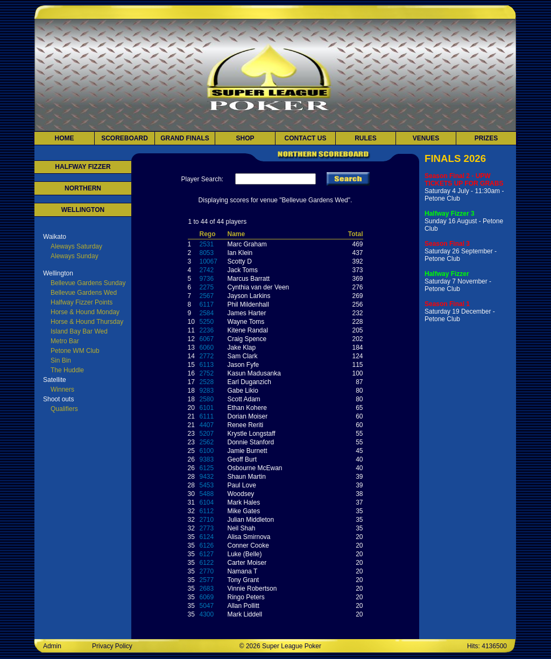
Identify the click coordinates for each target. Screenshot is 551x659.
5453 (207, 485)
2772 (207, 356)
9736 (207, 278)
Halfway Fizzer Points (81, 302)
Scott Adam (244, 399)
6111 (207, 416)
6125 (207, 468)
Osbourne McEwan (255, 468)
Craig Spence (247, 339)
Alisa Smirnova (249, 537)
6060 (207, 347)
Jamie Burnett (247, 451)
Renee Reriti (246, 425)
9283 (207, 390)
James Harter (247, 313)
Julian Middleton (251, 519)
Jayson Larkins (249, 296)
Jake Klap (242, 347)
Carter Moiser (247, 562)
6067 (207, 339)
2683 (207, 588)
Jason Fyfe (243, 365)
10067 (208, 261)
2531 (207, 244)
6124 (207, 537)
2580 (207, 399)
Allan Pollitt (243, 606)
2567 (207, 296)
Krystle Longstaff (252, 433)
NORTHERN (83, 188)
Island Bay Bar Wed (79, 331)
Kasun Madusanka (254, 373)
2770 (207, 571)
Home (64, 138)
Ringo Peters (246, 597)
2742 (207, 270)
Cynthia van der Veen (258, 287)
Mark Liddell (245, 614)
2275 (207, 287)
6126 (207, 545)
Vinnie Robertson (252, 588)
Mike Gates (244, 511)
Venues (426, 138)
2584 (207, 313)
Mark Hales (244, 502)
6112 (207, 511)
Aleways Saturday (76, 246)
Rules (366, 138)
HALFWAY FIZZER (82, 167)
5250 (207, 321)
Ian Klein (240, 253)
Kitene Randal (248, 330)
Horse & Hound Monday (85, 312)
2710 (207, 519)
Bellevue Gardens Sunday (88, 283)
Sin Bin (61, 360)
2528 (207, 382)
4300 (207, 614)
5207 (207, 433)
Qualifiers (64, 409)
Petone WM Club (75, 351)
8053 (207, 253)
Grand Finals (184, 138)
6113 (207, 365)
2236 (207, 330)
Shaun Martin (247, 476)
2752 (207, 373)
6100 (207, 451)
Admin (52, 646)
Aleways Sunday (74, 256)
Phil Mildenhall (248, 304)
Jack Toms (243, 270)
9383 (207, 459)
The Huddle (67, 370)
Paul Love (242, 485)
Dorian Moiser (248, 416)
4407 (207, 425)
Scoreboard (124, 138)
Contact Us (306, 138)
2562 (207, 442)
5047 (207, 606)
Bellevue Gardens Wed (84, 292)
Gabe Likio (243, 390)
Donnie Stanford (251, 442)
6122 (207, 562)
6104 (207, 502)
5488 (207, 494)
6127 (207, 554)
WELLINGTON (82, 210)
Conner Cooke (248, 545)
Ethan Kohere (247, 408)
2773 (207, 528)
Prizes (486, 138)
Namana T (243, 571)
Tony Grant (243, 580)
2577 (207, 580)
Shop (245, 138)
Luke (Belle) (245, 554)
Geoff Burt (242, 459)
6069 (207, 597)
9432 (207, 476)
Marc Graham (247, 244)
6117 (207, 304)
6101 (207, 408)
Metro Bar (65, 341)
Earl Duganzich (249, 382)
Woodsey (241, 494)
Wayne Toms (246, 321)
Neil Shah (242, 528)
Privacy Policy (112, 646)
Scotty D (240, 261)
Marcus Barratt (249, 278)
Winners (62, 389)
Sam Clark (243, 356)
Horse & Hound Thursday (87, 321)
